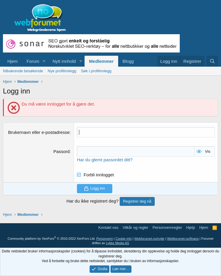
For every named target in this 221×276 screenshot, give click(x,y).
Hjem (12, 61)
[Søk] (212, 61)
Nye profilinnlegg (62, 71)
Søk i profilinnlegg (96, 71)
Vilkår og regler (135, 227)
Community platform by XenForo (51, 238)
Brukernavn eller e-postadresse (39, 132)
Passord (61, 151)
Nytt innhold (64, 61)
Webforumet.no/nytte (149, 238)
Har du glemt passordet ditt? (104, 159)
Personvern (104, 238)
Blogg (128, 61)
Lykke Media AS (117, 243)
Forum (33, 61)
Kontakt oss (108, 227)
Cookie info (124, 238)
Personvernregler (167, 227)
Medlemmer (101, 61)
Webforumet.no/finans (183, 238)
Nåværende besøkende (23, 71)
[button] (44, 61)
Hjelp (190, 227)
